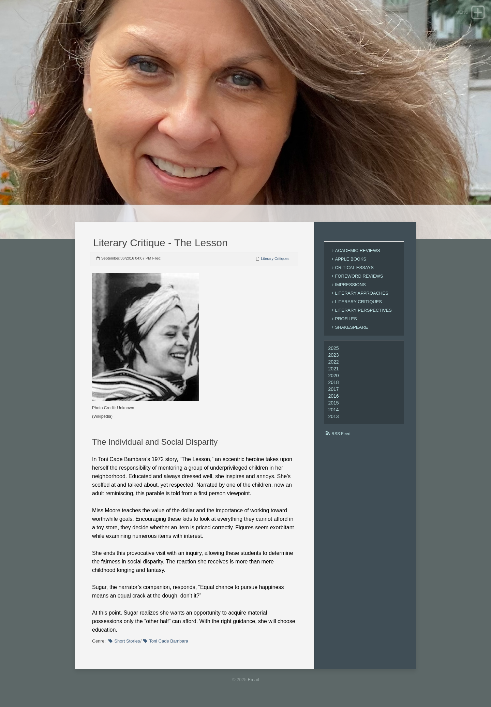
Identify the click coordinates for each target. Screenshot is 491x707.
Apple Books (351, 259)
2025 (333, 348)
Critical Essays (354, 267)
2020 (333, 375)
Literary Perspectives (363, 310)
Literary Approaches (361, 293)
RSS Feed (340, 433)
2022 (333, 362)
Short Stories (127, 641)
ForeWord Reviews (359, 276)
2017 (333, 389)
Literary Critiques (275, 258)
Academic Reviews (357, 250)
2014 (333, 409)
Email (253, 679)
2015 (333, 403)
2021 (333, 368)
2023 (333, 355)
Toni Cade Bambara (168, 641)
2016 (333, 396)
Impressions (350, 284)
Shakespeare (351, 327)
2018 (333, 382)
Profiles (346, 318)
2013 (333, 416)
